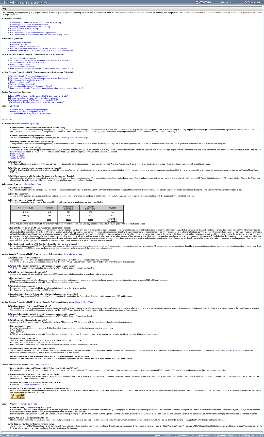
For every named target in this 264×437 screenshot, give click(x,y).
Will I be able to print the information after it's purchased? (33, 33)
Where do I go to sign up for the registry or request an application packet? (40, 60)
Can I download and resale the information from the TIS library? (36, 23)
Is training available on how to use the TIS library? (30, 27)
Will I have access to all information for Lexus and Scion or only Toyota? (39, 35)
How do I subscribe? (18, 44)
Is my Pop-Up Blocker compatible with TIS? (28, 112)
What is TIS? (15, 31)
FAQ (174, 435)
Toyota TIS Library (17, 158)
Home (157, 435)
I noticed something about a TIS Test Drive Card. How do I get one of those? (41, 50)
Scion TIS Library (17, 156)
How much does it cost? (20, 64)
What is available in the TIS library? (24, 29)
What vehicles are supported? (22, 66)
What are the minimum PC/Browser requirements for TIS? (34, 100)
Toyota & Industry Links (206, 435)
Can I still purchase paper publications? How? (29, 25)
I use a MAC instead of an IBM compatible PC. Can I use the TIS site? (39, 96)
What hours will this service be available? (27, 62)
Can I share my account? (20, 42)
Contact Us (166, 435)
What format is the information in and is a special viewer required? (37, 102)
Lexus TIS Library (17, 154)
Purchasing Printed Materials (72, 138)
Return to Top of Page (30, 124)
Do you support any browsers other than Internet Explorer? (34, 98)
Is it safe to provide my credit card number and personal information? (38, 48)
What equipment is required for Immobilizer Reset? (31, 86)
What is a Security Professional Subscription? (29, 76)
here (225, 144)
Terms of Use (257, 435)
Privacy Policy (244, 435)
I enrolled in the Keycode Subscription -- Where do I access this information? (41, 68)
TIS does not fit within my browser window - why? (30, 114)
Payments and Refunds (227, 435)
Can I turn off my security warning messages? (29, 110)
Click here (14, 268)
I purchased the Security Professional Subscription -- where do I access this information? (46, 88)
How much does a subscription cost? (25, 46)
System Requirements (32, 384)
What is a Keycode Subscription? (23, 58)
